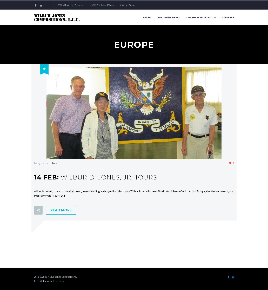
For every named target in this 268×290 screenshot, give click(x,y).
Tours (55, 163)
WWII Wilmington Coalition (71, 5)
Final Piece (59, 281)
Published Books (169, 17)
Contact (228, 17)
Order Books (128, 5)
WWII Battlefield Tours (103, 5)
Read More (61, 210)
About (147, 17)
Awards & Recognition (201, 17)
